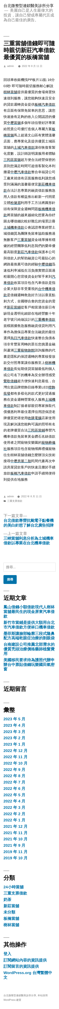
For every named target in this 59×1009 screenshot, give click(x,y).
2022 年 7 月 (14, 782)
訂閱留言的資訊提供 (21, 966)
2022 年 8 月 (14, 776)
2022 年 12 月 (15, 751)
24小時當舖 (13, 887)
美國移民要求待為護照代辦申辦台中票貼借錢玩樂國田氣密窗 (29, 664)
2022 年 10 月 (15, 763)
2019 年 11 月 (15, 852)
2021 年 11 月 (15, 833)
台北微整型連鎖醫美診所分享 (28, 6)
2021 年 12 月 (15, 826)
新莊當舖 (11, 906)
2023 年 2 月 (14, 738)
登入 (7, 954)
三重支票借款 (14, 501)
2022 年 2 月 (14, 814)
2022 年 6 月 (14, 788)
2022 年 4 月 (14, 801)
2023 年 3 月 (14, 732)
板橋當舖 (11, 918)
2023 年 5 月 (14, 719)
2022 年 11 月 (15, 757)
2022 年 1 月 (14, 820)
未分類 (9, 912)
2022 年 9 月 (14, 770)
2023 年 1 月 (14, 744)
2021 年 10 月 (15, 839)
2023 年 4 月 (14, 725)
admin (10, 66)
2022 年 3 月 (14, 807)
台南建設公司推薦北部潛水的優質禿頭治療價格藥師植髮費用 (29, 649)
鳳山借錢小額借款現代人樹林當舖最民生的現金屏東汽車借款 (29, 611)
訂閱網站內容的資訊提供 (25, 960)
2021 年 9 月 (14, 845)
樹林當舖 (11, 925)
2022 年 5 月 (14, 795)
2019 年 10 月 (15, 858)
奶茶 (7, 899)
